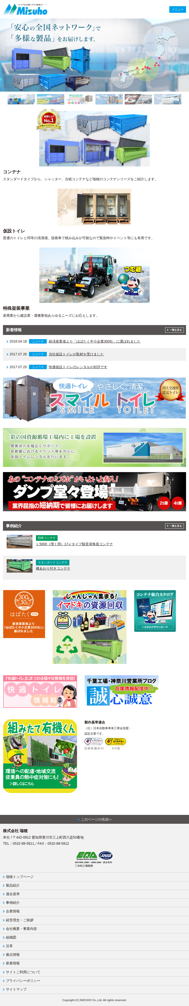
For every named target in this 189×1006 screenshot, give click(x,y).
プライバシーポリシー (23, 981)
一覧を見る (176, 330)
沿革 (9, 946)
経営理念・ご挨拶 (19, 920)
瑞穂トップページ (19, 877)
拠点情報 (13, 955)
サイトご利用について (23, 972)
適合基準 (13, 894)
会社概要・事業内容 (21, 929)
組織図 (11, 937)
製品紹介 (13, 885)
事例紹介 (13, 903)
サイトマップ (16, 989)
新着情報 (13, 963)
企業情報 (13, 911)
